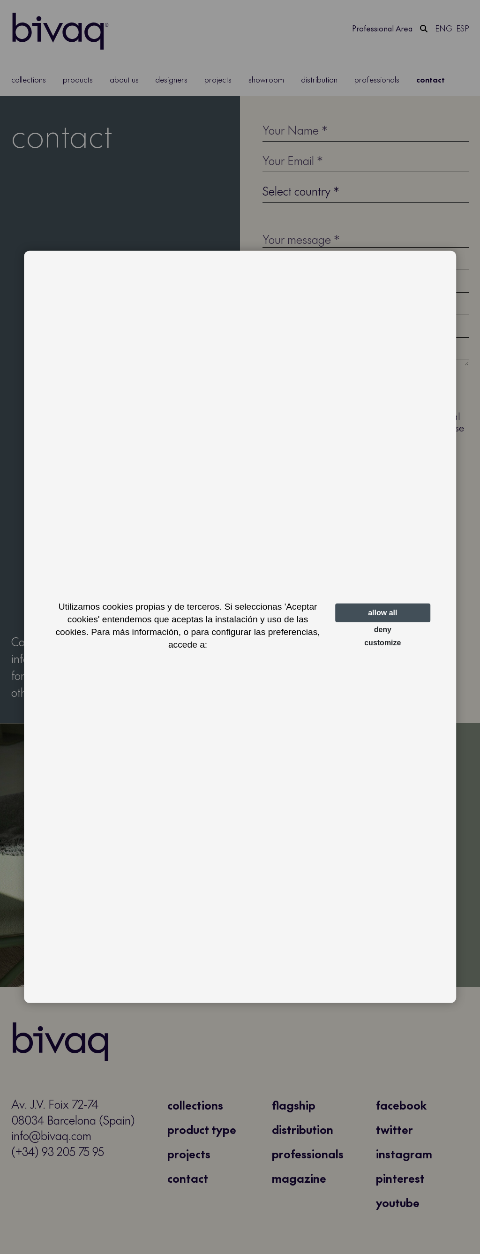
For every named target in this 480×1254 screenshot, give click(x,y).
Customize (382, 643)
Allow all (382, 613)
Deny (382, 630)
